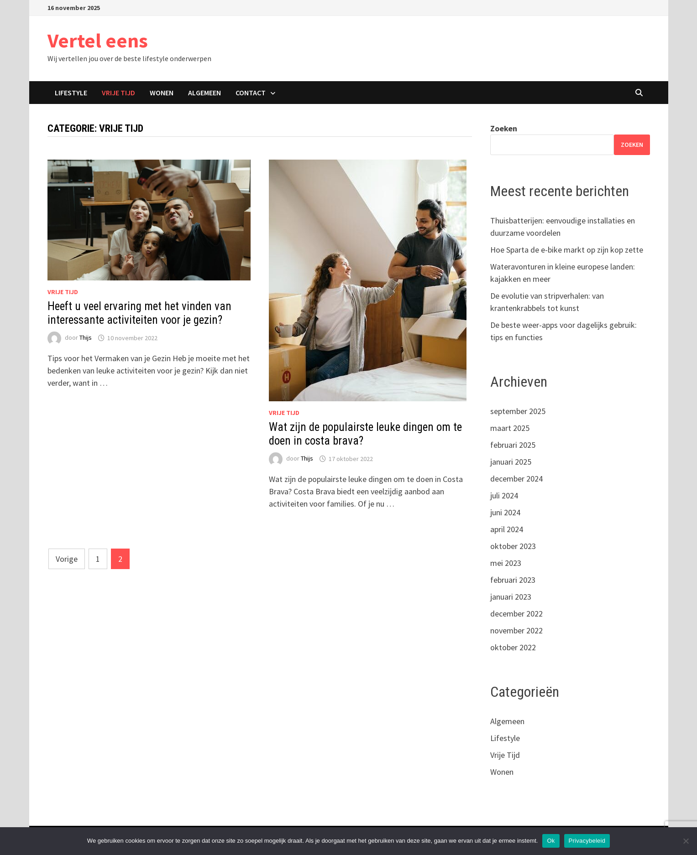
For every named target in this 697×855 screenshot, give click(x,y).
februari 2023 (512, 580)
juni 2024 (505, 512)
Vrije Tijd (118, 92)
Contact (251, 92)
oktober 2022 (513, 647)
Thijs (85, 338)
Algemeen (204, 92)
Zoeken (503, 128)
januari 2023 (510, 596)
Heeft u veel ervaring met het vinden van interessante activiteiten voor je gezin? (139, 313)
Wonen (161, 92)
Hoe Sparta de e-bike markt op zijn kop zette (566, 249)
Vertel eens (97, 40)
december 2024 (516, 478)
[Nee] (685, 840)
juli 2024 (504, 495)
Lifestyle (71, 92)
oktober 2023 (513, 546)
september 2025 (517, 411)
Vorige (67, 559)
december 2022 (516, 613)
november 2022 (516, 630)
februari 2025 (512, 445)
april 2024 (506, 529)
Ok (551, 840)
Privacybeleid (587, 840)
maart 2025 (509, 428)
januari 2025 (510, 461)
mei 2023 (505, 563)
